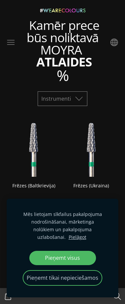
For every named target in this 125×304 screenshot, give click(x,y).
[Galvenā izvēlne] (11, 42)
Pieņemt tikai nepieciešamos (62, 277)
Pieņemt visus (62, 257)
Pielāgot (77, 237)
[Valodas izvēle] (114, 42)
